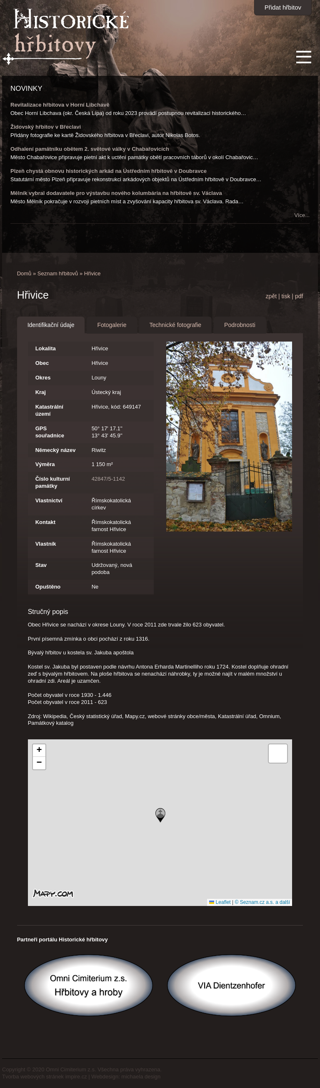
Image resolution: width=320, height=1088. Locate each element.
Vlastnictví (48, 500)
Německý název (55, 450)
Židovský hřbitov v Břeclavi (45, 127)
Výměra (45, 464)
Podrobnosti (239, 325)
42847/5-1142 (108, 479)
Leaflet (219, 902)
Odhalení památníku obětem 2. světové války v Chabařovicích (89, 149)
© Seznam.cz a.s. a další (262, 902)
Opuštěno (48, 587)
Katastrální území (49, 410)
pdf (299, 296)
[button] (160, 815)
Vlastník (45, 544)
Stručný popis (48, 611)
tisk (285, 296)
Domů (24, 273)
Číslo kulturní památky (52, 482)
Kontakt (45, 522)
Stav (41, 565)
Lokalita (45, 348)
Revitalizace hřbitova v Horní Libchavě (60, 105)
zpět (271, 296)
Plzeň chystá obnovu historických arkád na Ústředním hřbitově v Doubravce (108, 171)
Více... (302, 215)
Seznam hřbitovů (58, 273)
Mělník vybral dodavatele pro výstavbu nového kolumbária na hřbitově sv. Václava (116, 193)
